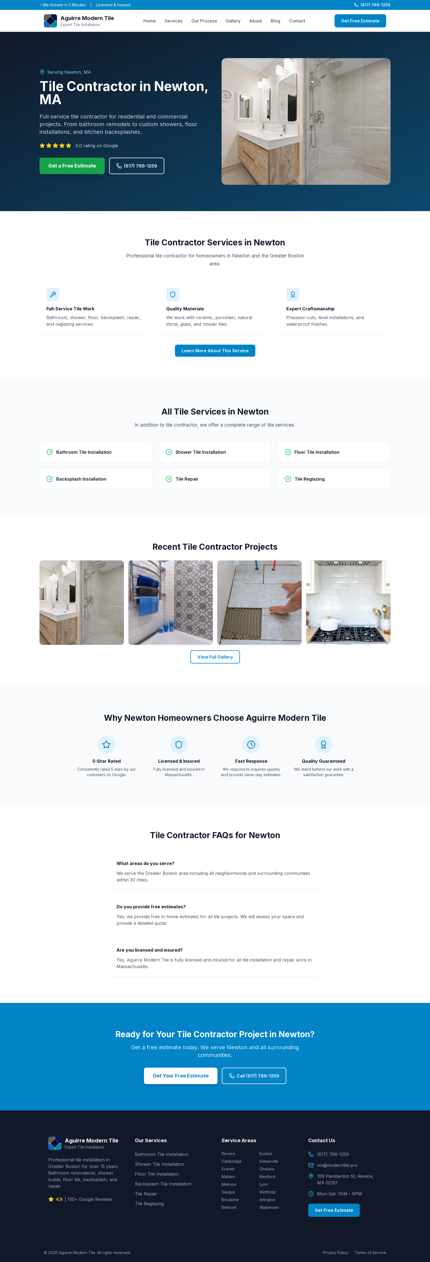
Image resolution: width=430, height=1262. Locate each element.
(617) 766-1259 (372, 4)
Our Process (204, 21)
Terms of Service (370, 1252)
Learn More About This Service (215, 350)
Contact (297, 21)
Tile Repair (146, 1193)
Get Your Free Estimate (181, 1076)
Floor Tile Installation (157, 1174)
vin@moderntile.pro (333, 1165)
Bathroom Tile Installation (161, 1154)
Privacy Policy (335, 1252)
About (255, 21)
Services (174, 21)
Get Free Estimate (360, 21)
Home (149, 21)
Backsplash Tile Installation (163, 1184)
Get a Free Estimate (72, 166)
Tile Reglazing (149, 1203)
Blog (275, 21)
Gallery (233, 21)
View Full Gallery (215, 657)
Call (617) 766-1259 (254, 1076)
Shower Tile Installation (159, 1164)
